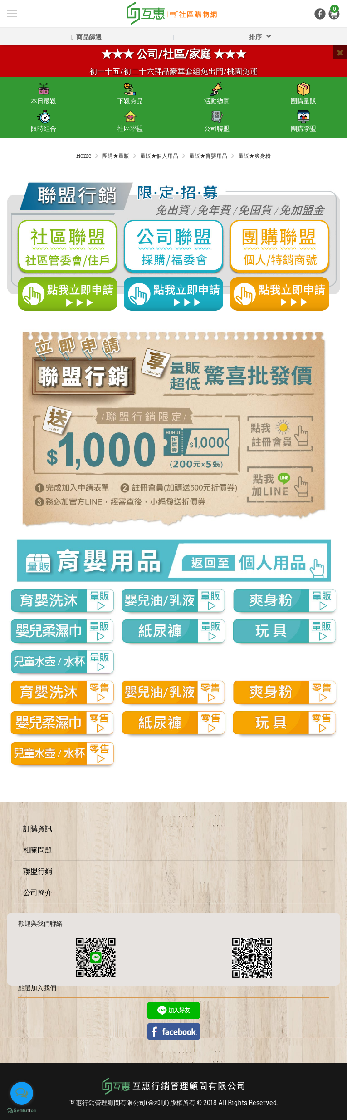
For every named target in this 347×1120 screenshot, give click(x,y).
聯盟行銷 (37, 871)
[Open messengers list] (21, 1093)
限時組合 (43, 121)
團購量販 (303, 93)
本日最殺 (43, 93)
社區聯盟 (130, 121)
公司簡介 (37, 892)
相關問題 (37, 849)
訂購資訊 (37, 828)
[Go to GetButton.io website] (21, 1111)
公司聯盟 (217, 121)
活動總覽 (217, 93)
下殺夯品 (130, 93)
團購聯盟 (303, 121)
